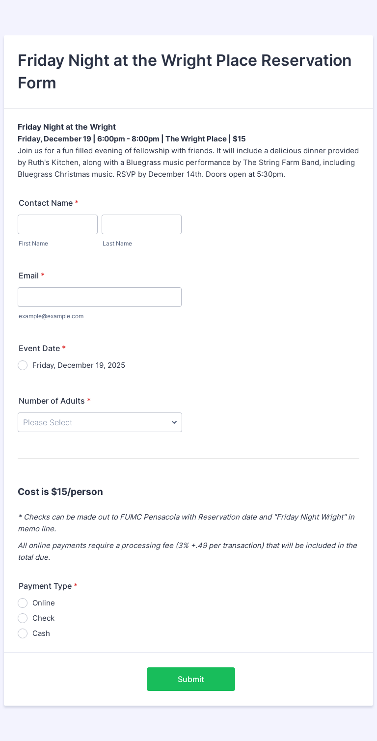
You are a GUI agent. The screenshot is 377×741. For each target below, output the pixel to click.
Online (43, 602)
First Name (33, 243)
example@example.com (51, 316)
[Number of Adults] (100, 422)
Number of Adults (55, 401)
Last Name (117, 243)
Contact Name (49, 203)
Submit (191, 679)
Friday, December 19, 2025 (78, 365)
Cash (41, 633)
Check (43, 618)
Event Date (42, 348)
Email (32, 275)
